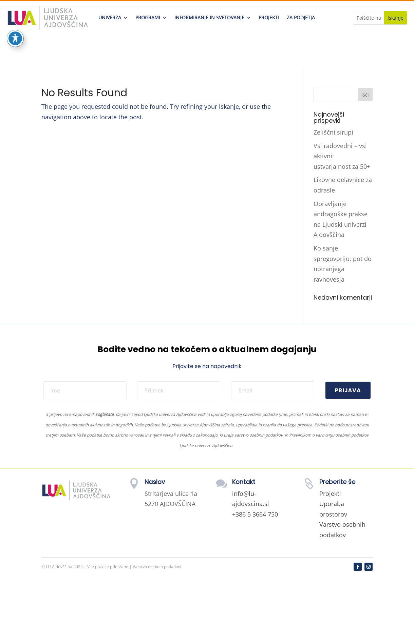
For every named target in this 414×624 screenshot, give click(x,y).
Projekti (330, 493)
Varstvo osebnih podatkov (157, 566)
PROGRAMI (147, 17)
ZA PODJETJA (301, 17)
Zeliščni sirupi (333, 132)
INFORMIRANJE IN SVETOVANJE (209, 17)
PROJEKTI (269, 17)
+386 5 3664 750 (255, 514)
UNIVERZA (109, 17)
